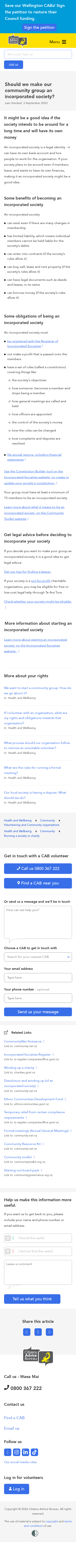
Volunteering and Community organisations (31, 825)
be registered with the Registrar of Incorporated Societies (32, 343)
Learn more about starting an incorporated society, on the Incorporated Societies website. (35, 645)
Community (48, 820)
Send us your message (38, 1012)
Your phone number (26, 989)
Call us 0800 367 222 (38, 868)
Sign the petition (39, 27)
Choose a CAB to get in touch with (30, 948)
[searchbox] (38, 54)
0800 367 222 (23, 1388)
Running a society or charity (22, 836)
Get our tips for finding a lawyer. (27, 572)
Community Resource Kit (23, 1144)
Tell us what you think (32, 1299)
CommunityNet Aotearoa (23, 1041)
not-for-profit (40, 581)
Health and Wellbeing (18, 820)
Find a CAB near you (38, 883)
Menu (57, 42)
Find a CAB (14, 1418)
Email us (11, 1428)
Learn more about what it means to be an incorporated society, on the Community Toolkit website (34, 513)
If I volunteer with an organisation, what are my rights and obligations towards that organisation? (35, 718)
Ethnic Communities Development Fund (34, 1099)
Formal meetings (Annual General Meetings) (37, 1131)
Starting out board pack (22, 1170)
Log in (16, 1489)
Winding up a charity (19, 1068)
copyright (52, 1521)
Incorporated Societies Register (28, 1054)
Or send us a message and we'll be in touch (37, 901)
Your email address (18, 969)
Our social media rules (20, 1462)
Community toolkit (18, 1157)
